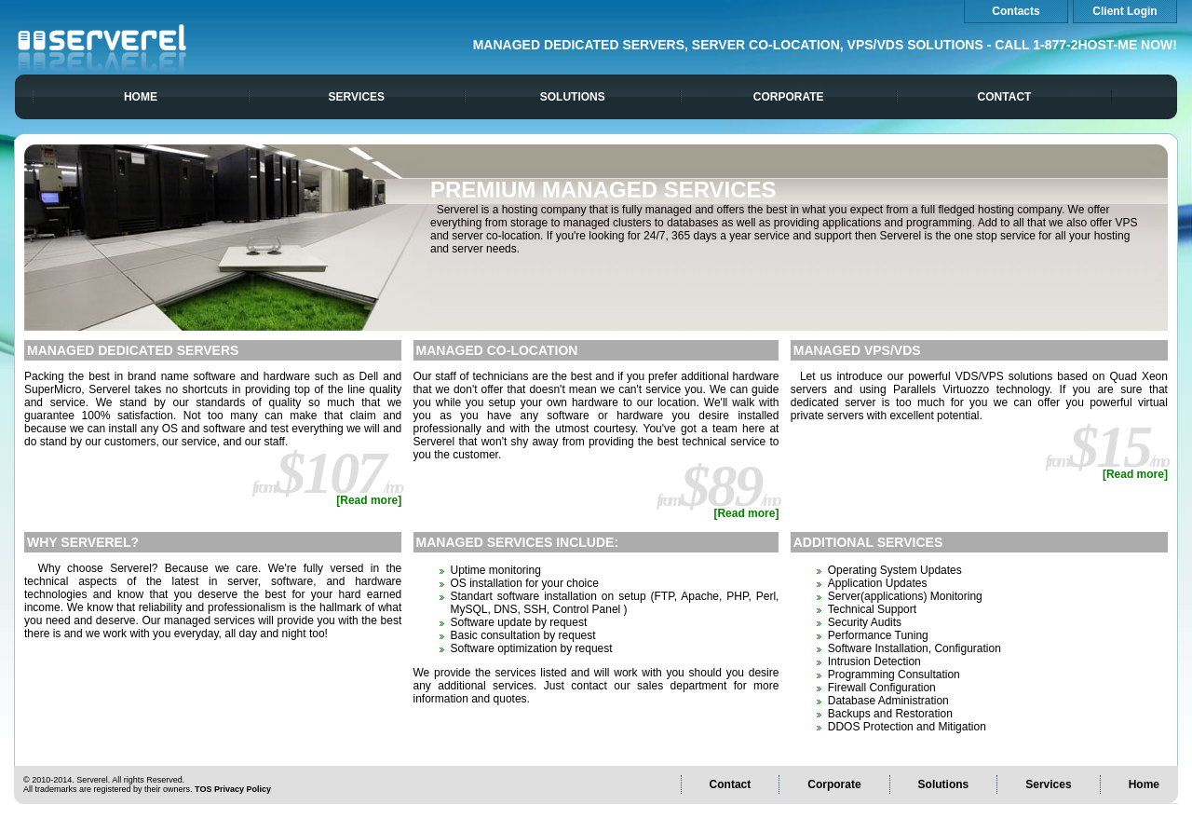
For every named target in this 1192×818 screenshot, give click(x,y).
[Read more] (368, 500)
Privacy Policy (242, 789)
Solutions (572, 96)
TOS (203, 789)
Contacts (1015, 11)
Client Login (1124, 11)
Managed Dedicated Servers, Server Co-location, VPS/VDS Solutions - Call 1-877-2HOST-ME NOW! (825, 44)
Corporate (788, 96)
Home (140, 96)
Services (357, 96)
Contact (1005, 96)
